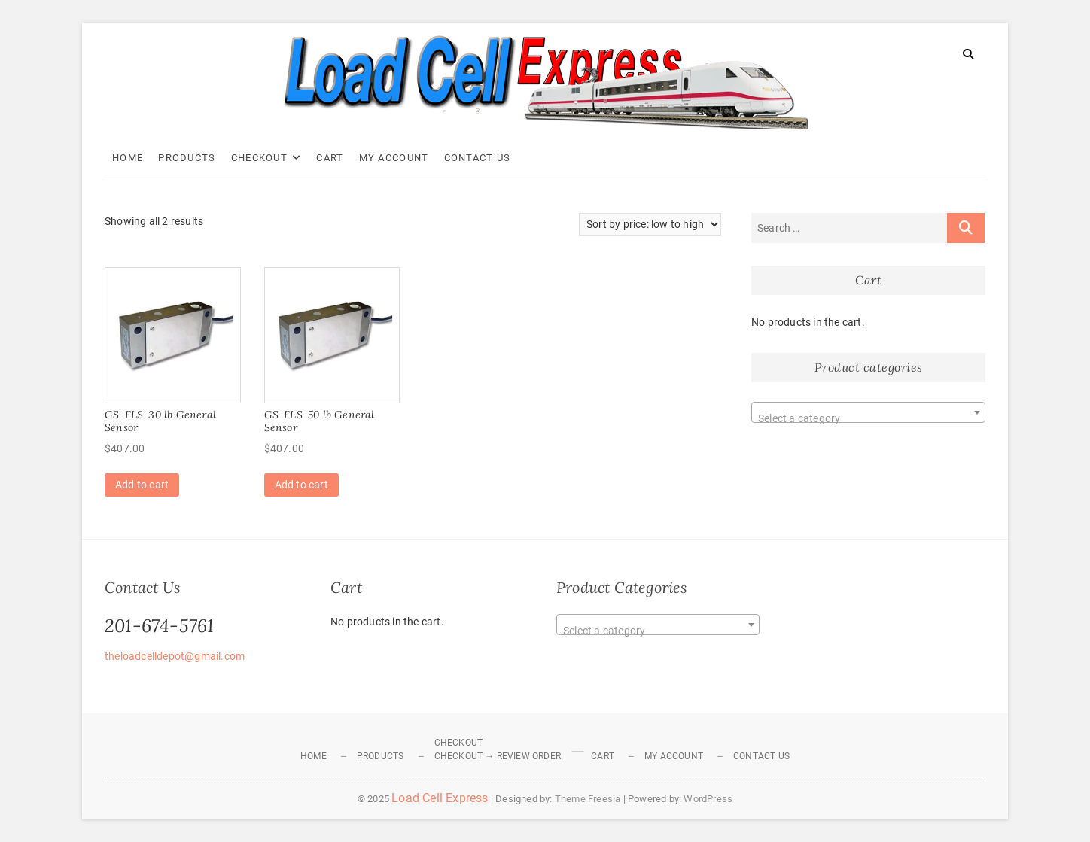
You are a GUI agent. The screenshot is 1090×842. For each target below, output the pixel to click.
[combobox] (868, 412)
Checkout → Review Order (498, 756)
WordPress (708, 798)
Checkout (259, 157)
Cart (329, 157)
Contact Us (477, 157)
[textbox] (868, 418)
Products (186, 157)
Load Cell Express (439, 798)
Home (127, 157)
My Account (394, 157)
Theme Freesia (588, 798)
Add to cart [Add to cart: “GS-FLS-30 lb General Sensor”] (142, 485)
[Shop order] (650, 224)
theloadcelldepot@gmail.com (175, 656)
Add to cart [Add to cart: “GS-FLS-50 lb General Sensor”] (301, 485)
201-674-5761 (159, 625)
